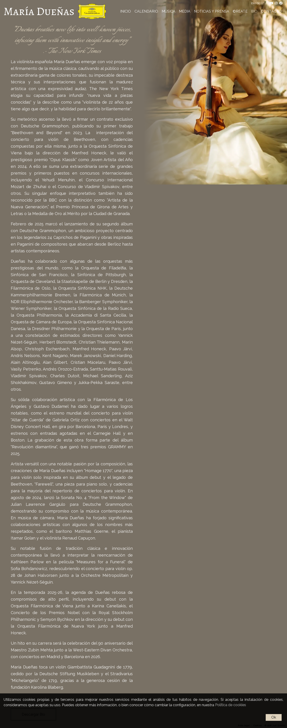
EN (253, 3)
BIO (254, 11)
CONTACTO (271, 11)
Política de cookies (230, 705)
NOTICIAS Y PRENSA (211, 11)
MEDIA (184, 11)
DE (259, 3)
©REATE (240, 11)
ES (264, 3)
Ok (273, 717)
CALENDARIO (146, 11)
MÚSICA (168, 11)
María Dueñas (39, 11)
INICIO (125, 11)
